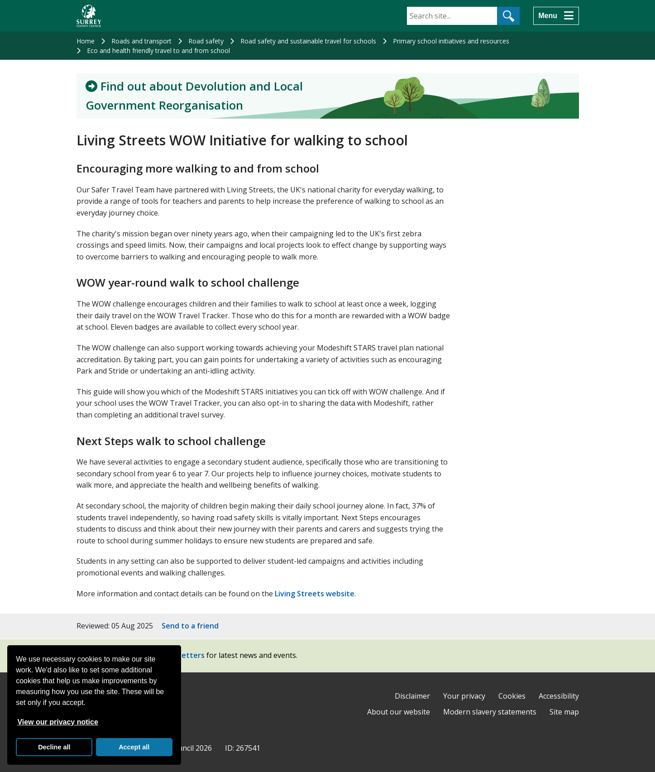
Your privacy (464, 696)
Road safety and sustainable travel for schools (308, 41)
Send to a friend (190, 626)
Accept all (134, 747)
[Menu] (556, 16)
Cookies (512, 696)
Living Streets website (314, 594)
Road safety (206, 41)
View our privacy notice (57, 722)
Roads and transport (141, 41)
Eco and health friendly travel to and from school (158, 50)
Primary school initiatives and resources (451, 41)
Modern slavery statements (489, 712)
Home (85, 41)
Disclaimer (412, 696)
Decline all (54, 747)
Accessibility (559, 696)
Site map (564, 712)
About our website (398, 712)
